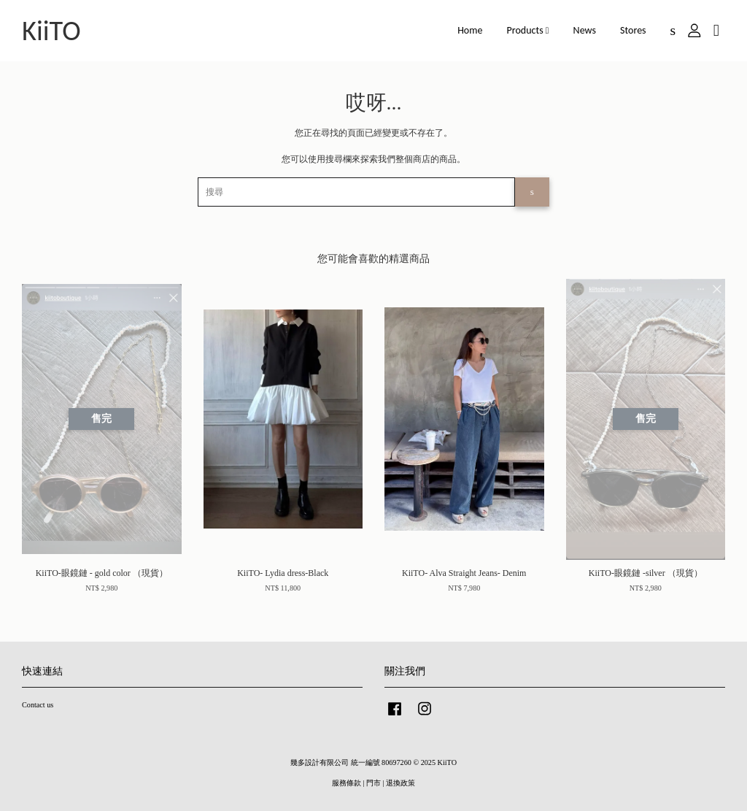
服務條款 (346, 783)
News (584, 30)
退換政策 (400, 783)
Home (469, 30)
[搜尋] (356, 192)
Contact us (37, 705)
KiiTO (51, 30)
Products (528, 30)
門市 (373, 783)
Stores (633, 30)
